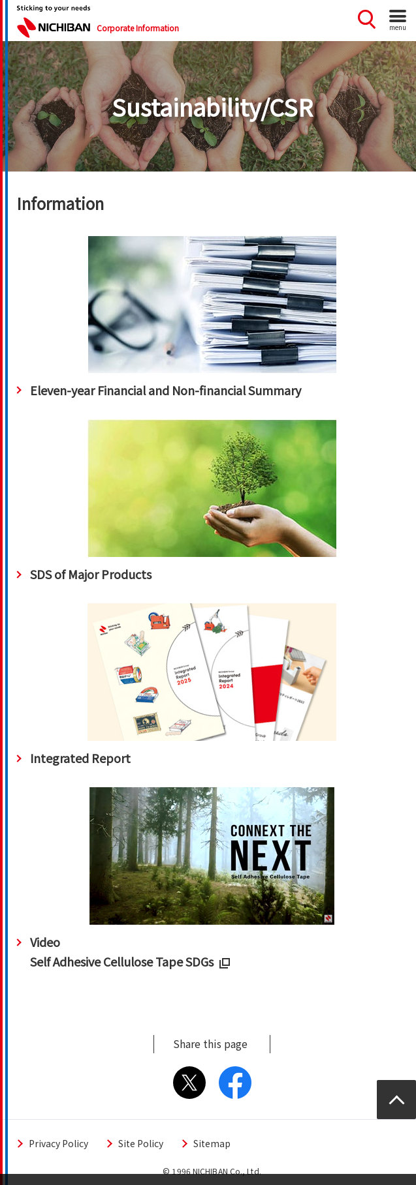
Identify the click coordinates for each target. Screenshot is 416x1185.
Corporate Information (138, 27)
